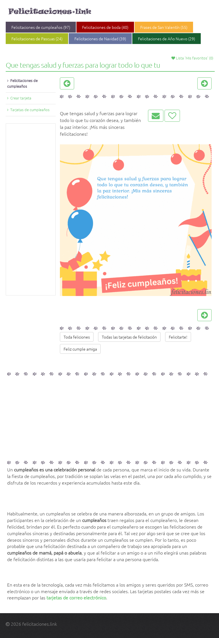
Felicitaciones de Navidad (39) (100, 38)
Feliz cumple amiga (80, 349)
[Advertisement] (30, 209)
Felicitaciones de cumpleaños (22, 83)
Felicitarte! (178, 337)
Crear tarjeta (20, 98)
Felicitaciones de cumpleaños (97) (40, 27)
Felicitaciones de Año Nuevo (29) (166, 38)
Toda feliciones (77, 337)
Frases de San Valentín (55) (163, 27)
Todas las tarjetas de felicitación (129, 337)
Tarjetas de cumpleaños (30, 109)
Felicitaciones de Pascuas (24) (36, 38)
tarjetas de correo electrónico (76, 597)
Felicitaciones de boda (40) (105, 27)
